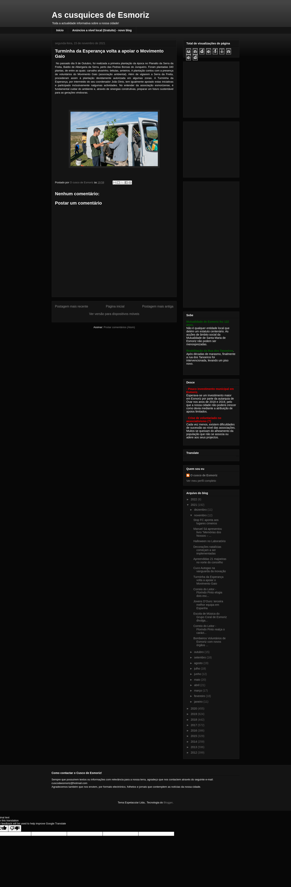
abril (197, 685)
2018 (194, 719)
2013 (194, 747)
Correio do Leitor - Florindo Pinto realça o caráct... (209, 629)
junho (198, 674)
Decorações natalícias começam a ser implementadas (207, 550)
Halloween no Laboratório (209, 541)
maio (197, 679)
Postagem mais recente (71, 306)
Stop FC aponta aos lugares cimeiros (206, 521)
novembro (200, 515)
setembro (200, 657)
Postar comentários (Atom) (119, 327)
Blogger (168, 802)
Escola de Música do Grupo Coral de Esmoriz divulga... (210, 617)
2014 (194, 741)
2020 (194, 708)
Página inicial (115, 306)
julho (197, 668)
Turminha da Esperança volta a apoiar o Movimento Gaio (208, 580)
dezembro (200, 509)
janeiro (198, 701)
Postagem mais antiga (157, 306)
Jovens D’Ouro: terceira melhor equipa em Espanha (208, 605)
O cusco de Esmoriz (203, 475)
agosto (198, 663)
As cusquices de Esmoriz (100, 14)
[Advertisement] (211, 88)
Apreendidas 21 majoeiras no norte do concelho (209, 560)
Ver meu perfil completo (201, 480)
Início (60, 30)
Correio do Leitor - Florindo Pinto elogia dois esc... (207, 593)
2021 (194, 504)
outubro (199, 652)
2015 (194, 736)
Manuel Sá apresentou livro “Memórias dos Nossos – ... (207, 532)
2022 (194, 499)
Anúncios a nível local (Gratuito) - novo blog (102, 30)
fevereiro (200, 696)
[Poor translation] (14, 828)
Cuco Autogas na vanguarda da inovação (209, 569)
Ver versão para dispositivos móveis (114, 314)
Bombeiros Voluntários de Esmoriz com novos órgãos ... (209, 642)
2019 (194, 714)
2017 (194, 725)
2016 (194, 730)
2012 (194, 752)
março (198, 690)
